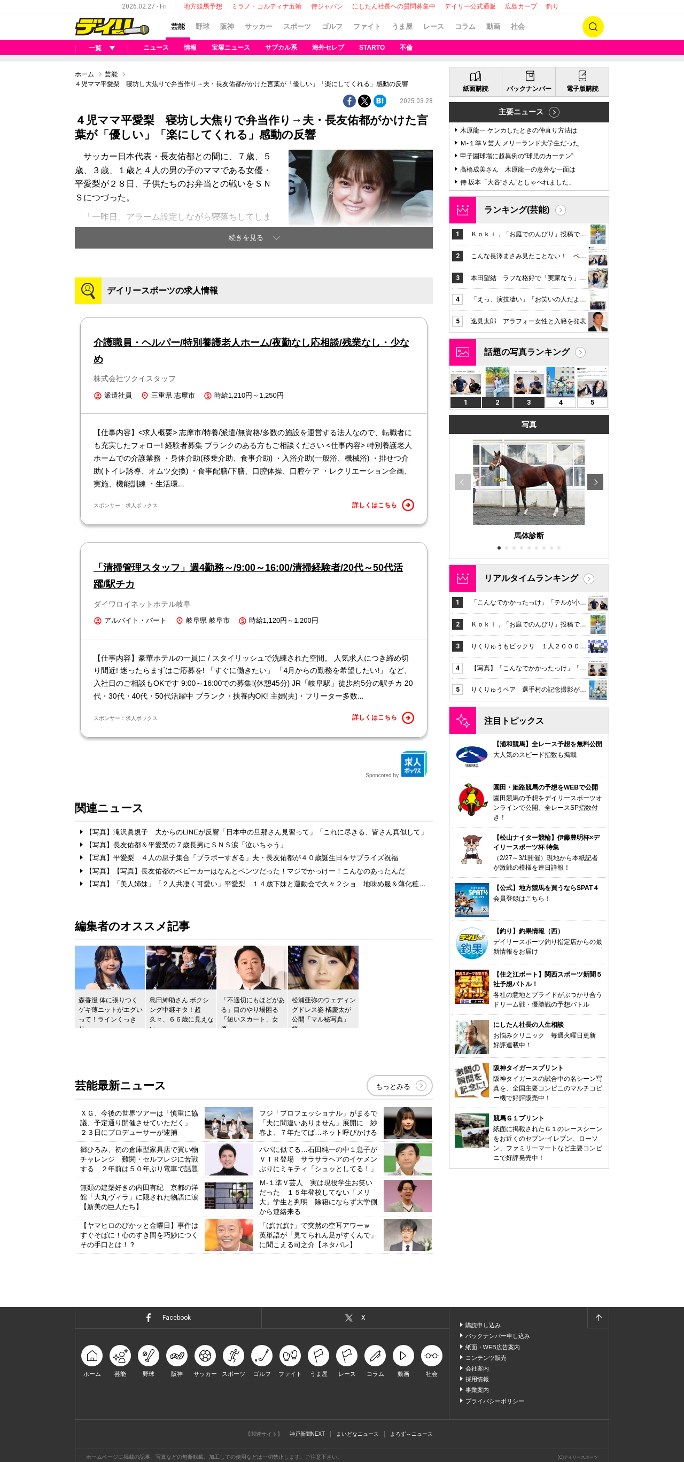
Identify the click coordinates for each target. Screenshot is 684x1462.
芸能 (178, 26)
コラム (465, 26)
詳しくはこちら (383, 505)
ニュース (156, 47)
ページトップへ (598, 1317)
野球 (202, 26)
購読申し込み (483, 1325)
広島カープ (521, 6)
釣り (552, 6)
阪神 (227, 26)
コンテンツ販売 (486, 1358)
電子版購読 (582, 88)
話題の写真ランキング (527, 352)
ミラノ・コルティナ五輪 (266, 6)
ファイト (367, 26)
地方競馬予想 (203, 6)
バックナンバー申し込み (497, 1336)
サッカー (259, 26)
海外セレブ (328, 47)
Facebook (176, 1317)
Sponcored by (397, 764)
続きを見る (246, 238)
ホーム (84, 74)
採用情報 (477, 1379)
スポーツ (297, 26)
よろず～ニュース (411, 1434)
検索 (593, 26)
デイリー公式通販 (470, 6)
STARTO (372, 47)
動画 (493, 26)
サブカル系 (281, 47)
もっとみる (393, 1086)
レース (433, 26)
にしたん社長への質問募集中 (394, 6)
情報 (190, 47)
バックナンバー (529, 88)
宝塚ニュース (231, 47)
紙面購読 (475, 88)
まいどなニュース (357, 1434)
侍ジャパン (327, 6)
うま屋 (402, 26)
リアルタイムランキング (531, 578)
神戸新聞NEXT (307, 1434)
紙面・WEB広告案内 (492, 1347)
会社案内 (477, 1368)
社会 (518, 26)
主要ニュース (521, 111)
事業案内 (477, 1390)
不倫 (406, 47)
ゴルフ (332, 26)
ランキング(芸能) (517, 209)
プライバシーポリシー (494, 1401)
